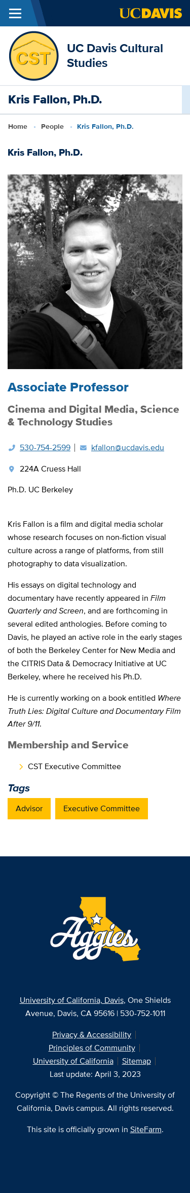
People (52, 126)
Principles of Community (92, 1048)
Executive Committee (101, 808)
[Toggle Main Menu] (15, 13)
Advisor (29, 808)
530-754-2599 (45, 447)
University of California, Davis (72, 1000)
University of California (73, 1061)
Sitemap (136, 1061)
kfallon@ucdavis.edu (127, 447)
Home (17, 126)
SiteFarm (146, 1129)
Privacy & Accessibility (91, 1034)
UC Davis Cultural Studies (115, 55)
